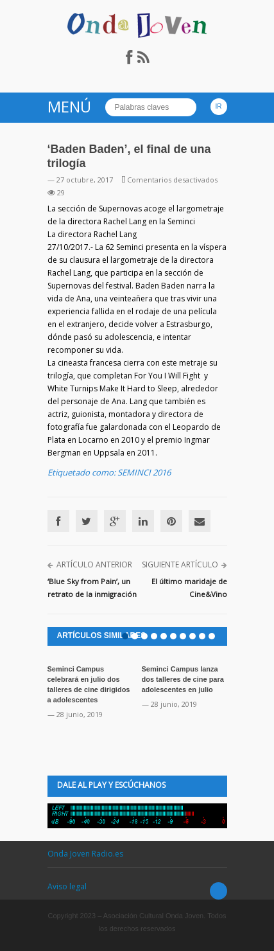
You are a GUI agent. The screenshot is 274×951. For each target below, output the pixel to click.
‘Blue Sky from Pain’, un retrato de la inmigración (92, 587)
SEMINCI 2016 (144, 472)
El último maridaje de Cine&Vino (189, 587)
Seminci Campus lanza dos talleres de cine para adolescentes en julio (183, 679)
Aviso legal (67, 886)
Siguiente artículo (180, 564)
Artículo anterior (94, 564)
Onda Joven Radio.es (85, 853)
